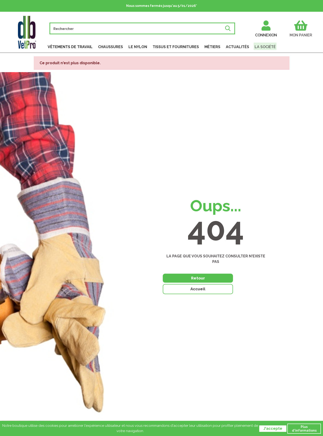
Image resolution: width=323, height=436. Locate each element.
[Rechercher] (137, 28)
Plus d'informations (304, 428)
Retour (187, 284)
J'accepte (272, 428)
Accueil (244, 284)
